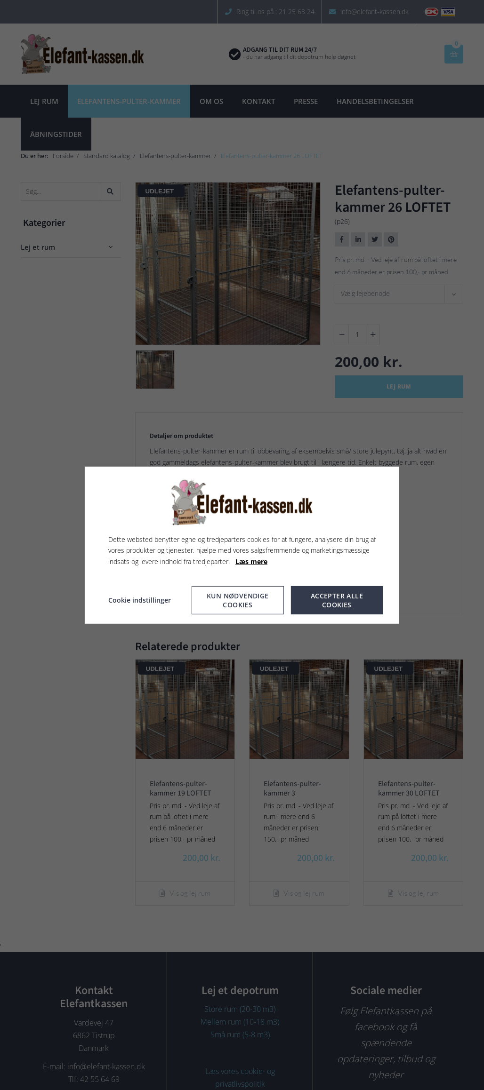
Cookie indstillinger (139, 600)
